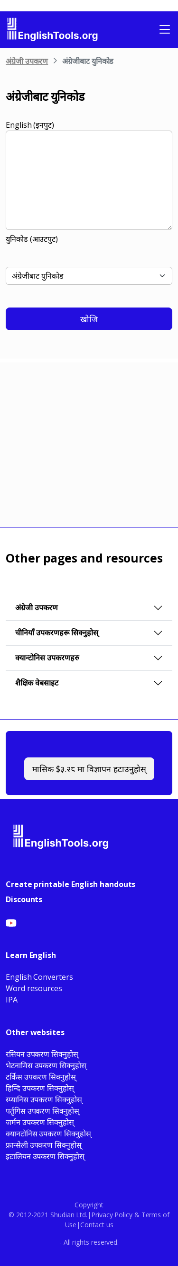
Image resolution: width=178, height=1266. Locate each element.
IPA (12, 999)
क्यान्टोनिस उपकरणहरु (47, 657)
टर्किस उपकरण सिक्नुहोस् (41, 1077)
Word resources (34, 988)
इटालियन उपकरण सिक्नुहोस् (45, 1156)
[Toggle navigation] (164, 29)
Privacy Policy (111, 1214)
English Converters (39, 977)
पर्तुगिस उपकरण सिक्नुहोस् (42, 1111)
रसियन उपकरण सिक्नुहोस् (42, 1054)
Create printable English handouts (70, 884)
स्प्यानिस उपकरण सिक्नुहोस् (44, 1099)
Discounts (24, 899)
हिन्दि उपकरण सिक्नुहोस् (40, 1088)
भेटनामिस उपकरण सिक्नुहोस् (46, 1065)
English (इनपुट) (30, 125)
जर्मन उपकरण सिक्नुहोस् (40, 1122)
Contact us (96, 1224)
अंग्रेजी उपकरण (27, 61)
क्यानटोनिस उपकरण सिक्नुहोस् (48, 1133)
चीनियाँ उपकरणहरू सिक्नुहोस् (56, 632)
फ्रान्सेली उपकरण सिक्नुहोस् (44, 1145)
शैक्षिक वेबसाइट (36, 682)
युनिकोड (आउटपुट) (32, 239)
